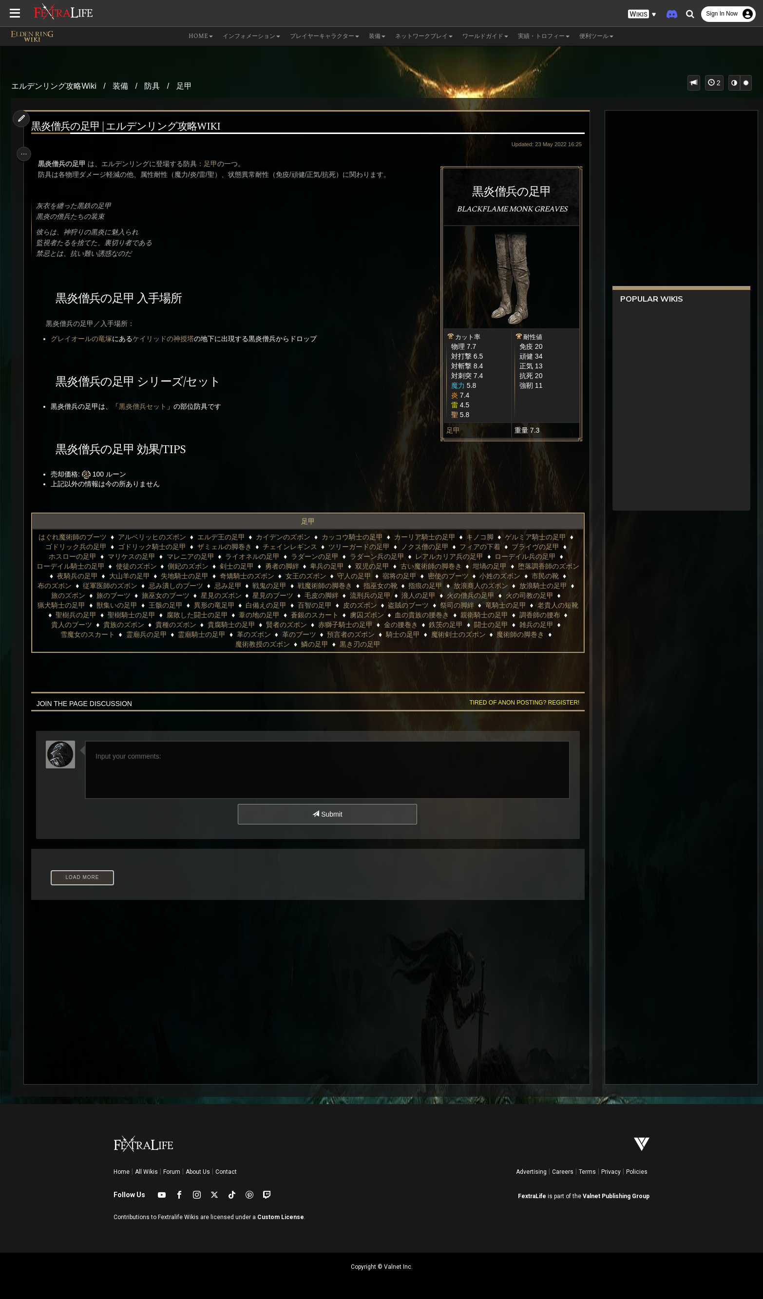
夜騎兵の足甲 (152, 576)
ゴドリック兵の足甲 (86, 547)
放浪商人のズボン (74, 595)
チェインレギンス (300, 547)
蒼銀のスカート (471, 615)
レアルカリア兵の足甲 (454, 556)
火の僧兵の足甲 (71, 605)
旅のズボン (189, 595)
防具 (152, 86)
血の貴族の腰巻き (80, 625)
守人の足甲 (430, 576)
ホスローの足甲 (77, 556)
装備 (120, 86)
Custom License (280, 1217)
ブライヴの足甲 (546, 547)
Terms (587, 1171)
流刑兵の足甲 (490, 595)
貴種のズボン (353, 625)
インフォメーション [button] (251, 36)
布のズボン (161, 586)
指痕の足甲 (532, 586)
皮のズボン (487, 605)
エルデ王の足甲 (225, 537)
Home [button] (201, 36)
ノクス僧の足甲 (435, 547)
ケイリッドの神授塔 (168, 339)
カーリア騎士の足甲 (429, 537)
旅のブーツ (234, 595)
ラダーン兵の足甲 (382, 556)
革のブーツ (474, 634)
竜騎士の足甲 (128, 615)
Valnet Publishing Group (616, 1196)
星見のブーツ (393, 595)
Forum (171, 1171)
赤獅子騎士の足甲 (523, 625)
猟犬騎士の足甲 (188, 605)
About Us (198, 1171)
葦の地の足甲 (416, 615)
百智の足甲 (442, 605)
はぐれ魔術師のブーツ (77, 537)
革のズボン (428, 634)
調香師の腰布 (197, 625)
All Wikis (146, 1171)
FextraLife (532, 1196)
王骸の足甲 (293, 605)
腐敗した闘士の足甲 (353, 615)
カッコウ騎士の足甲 (357, 537)
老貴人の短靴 (180, 615)
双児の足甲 (402, 566)
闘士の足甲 (161, 634)
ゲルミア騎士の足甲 (540, 537)
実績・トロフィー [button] (544, 36)
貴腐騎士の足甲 (409, 625)
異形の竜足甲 (341, 605)
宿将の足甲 (475, 576)
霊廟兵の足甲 (320, 634)
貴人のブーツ (249, 625)
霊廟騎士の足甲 (376, 634)
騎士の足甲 (167, 644)
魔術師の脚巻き (284, 644)
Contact (226, 1171)
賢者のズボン (464, 625)
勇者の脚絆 (312, 566)
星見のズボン (341, 595)
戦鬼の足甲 (376, 586)
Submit (327, 814)
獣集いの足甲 (244, 605)
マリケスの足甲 (136, 556)
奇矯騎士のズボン (322, 576)
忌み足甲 (334, 586)
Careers (562, 1171)
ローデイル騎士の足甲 (100, 566)
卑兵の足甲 (357, 566)
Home (122, 1171)
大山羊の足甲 (204, 576)
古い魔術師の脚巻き (461, 566)
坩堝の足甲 (520, 566)
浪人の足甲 (539, 595)
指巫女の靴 (487, 586)
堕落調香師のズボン (90, 576)
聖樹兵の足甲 (232, 615)
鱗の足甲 (399, 644)
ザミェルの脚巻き (235, 547)
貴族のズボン (301, 625)
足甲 (184, 86)
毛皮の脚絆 (442, 595)
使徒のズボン (166, 566)
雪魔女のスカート (262, 634)
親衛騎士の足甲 (142, 625)
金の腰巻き (71, 634)
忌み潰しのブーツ (282, 586)
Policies (637, 1171)
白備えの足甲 (393, 605)
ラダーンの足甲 (319, 556)
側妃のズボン (218, 566)
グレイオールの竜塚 (86, 339)
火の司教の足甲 (130, 605)
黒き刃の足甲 (443, 644)
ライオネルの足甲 (257, 556)
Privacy (611, 1171)
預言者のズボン (525, 634)
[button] (642, 14)
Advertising (531, 1171)
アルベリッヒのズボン (157, 537)
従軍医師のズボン (217, 586)
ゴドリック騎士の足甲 (162, 547)
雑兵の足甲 (207, 634)
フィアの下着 (490, 547)
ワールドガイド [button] (485, 36)
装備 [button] (377, 36)
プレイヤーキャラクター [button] (324, 36)
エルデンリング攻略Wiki (53, 86)
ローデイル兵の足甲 (530, 556)
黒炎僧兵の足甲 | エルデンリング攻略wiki (130, 127)
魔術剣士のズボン (222, 644)
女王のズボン (381, 576)
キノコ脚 (484, 537)
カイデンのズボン (288, 537)
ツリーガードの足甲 (369, 547)
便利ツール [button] (596, 36)
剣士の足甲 (266, 566)
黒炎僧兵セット (148, 406)
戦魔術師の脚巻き (431, 586)
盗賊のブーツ (535, 605)
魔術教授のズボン (347, 644)
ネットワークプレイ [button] (424, 36)
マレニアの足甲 (195, 556)
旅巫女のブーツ (286, 595)
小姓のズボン (74, 586)
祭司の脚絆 (80, 615)
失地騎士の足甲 (260, 576)
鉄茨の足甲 (116, 634)
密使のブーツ (523, 576)
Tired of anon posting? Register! (518, 702)
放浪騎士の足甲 (137, 595)
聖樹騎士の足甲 (288, 615)
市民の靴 (120, 586)
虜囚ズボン (523, 615)
